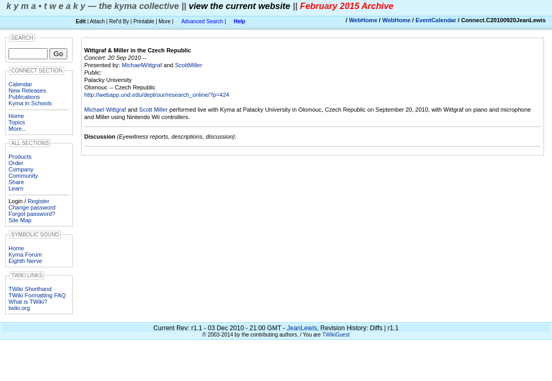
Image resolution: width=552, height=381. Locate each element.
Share (16, 182)
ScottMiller (188, 65)
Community (23, 176)
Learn (15, 188)
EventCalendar (435, 20)
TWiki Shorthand (29, 289)
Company (20, 169)
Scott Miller (153, 109)
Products (19, 156)
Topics (16, 122)
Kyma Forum (25, 254)
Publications (24, 97)
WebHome (363, 20)
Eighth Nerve (25, 261)
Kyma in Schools (30, 103)
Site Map (19, 220)
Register (38, 201)
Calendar (20, 84)
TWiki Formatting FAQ (37, 295)
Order (15, 163)
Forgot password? (31, 214)
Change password (32, 207)
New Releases (27, 90)
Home (16, 116)
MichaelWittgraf (142, 65)
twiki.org (19, 308)
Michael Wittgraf (105, 109)
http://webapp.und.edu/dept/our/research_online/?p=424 (156, 95)
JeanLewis (302, 328)
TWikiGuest (336, 335)
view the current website (239, 6)
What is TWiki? (27, 301)
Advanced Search (202, 21)
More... (17, 128)
